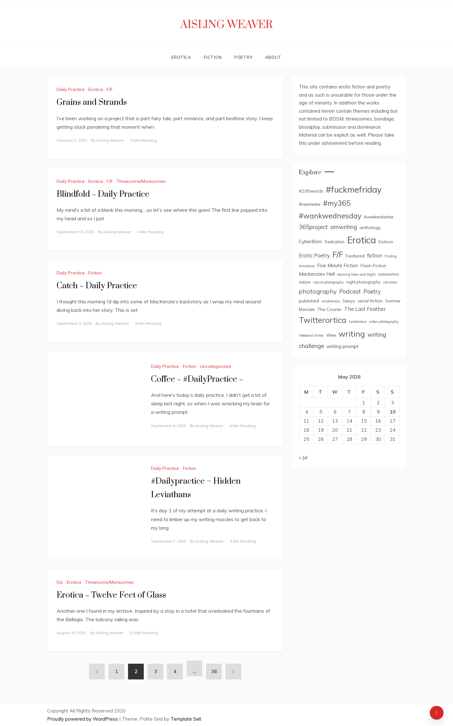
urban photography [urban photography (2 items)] (384, 321)
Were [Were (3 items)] (331, 335)
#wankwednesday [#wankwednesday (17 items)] (330, 215)
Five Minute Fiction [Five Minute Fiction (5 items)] (337, 265)
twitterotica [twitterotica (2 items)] (357, 321)
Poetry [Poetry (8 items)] (372, 291)
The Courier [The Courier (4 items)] (329, 309)
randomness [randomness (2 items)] (331, 301)
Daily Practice (71, 89)
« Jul (303, 457)
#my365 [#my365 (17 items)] (337, 203)
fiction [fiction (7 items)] (374, 255)
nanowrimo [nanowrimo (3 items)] (388, 274)
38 (214, 671)
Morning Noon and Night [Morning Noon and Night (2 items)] (356, 274)
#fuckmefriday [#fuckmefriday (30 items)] (354, 189)
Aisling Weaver (226, 25)
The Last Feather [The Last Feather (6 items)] (365, 309)
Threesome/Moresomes (141, 181)
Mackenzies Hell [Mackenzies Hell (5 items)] (317, 274)
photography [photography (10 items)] (318, 291)
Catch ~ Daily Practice (97, 286)
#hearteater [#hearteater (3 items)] (310, 204)
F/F (110, 89)
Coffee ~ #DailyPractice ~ (197, 379)
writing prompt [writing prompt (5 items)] (343, 346)
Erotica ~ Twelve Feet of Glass (111, 595)
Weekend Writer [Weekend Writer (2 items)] (311, 335)
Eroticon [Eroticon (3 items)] (385, 241)
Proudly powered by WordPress (83, 719)
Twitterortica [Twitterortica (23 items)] (322, 320)
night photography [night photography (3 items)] (363, 281)
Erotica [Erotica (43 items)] (361, 239)
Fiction (213, 57)
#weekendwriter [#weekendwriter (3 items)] (379, 216)
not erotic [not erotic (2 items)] (390, 282)
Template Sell (186, 719)
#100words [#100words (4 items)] (311, 191)
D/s (60, 582)
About (273, 57)
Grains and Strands (92, 102)
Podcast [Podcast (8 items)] (350, 291)
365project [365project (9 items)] (313, 227)
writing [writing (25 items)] (351, 334)
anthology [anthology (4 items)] (370, 227)
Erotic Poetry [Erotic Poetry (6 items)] (314, 255)
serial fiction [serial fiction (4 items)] (370, 301)
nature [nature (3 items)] (304, 281)
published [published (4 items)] (309, 301)
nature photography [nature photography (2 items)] (328, 282)
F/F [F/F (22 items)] (338, 254)
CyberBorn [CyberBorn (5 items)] (310, 241)
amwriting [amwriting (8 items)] (343, 227)
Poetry (243, 57)
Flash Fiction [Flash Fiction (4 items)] (373, 265)
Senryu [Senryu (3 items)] (349, 300)
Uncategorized (215, 366)
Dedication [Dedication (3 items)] (334, 241)
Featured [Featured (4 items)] (355, 256)
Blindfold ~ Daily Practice (103, 194)
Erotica (181, 57)
